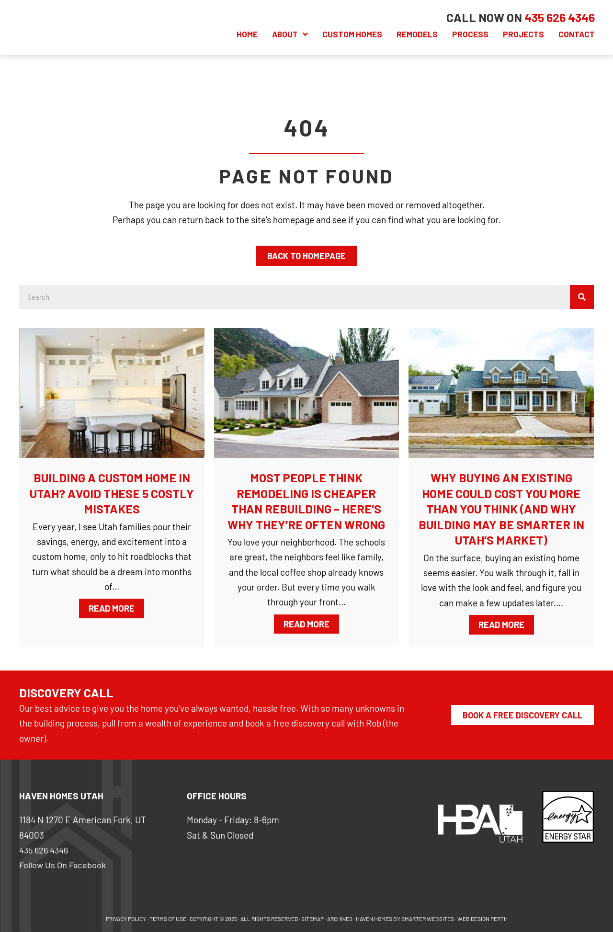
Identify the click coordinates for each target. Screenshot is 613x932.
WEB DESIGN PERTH (482, 918)
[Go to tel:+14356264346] (558, 17)
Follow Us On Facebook (64, 864)
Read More (116, 607)
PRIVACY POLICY (126, 918)
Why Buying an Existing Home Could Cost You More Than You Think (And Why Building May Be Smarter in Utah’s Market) (501, 508)
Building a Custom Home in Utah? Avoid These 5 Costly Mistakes (112, 493)
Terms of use (167, 918)
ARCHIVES (339, 918)
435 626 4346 (45, 849)
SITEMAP (312, 918)
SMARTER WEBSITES (427, 918)
